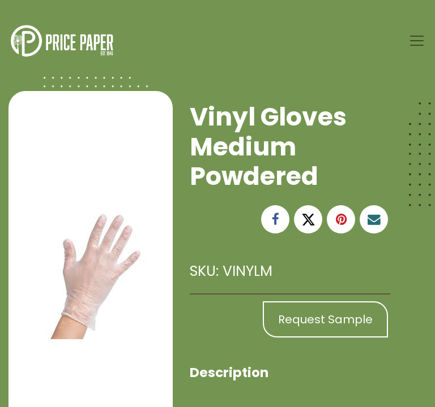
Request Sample (325, 319)
